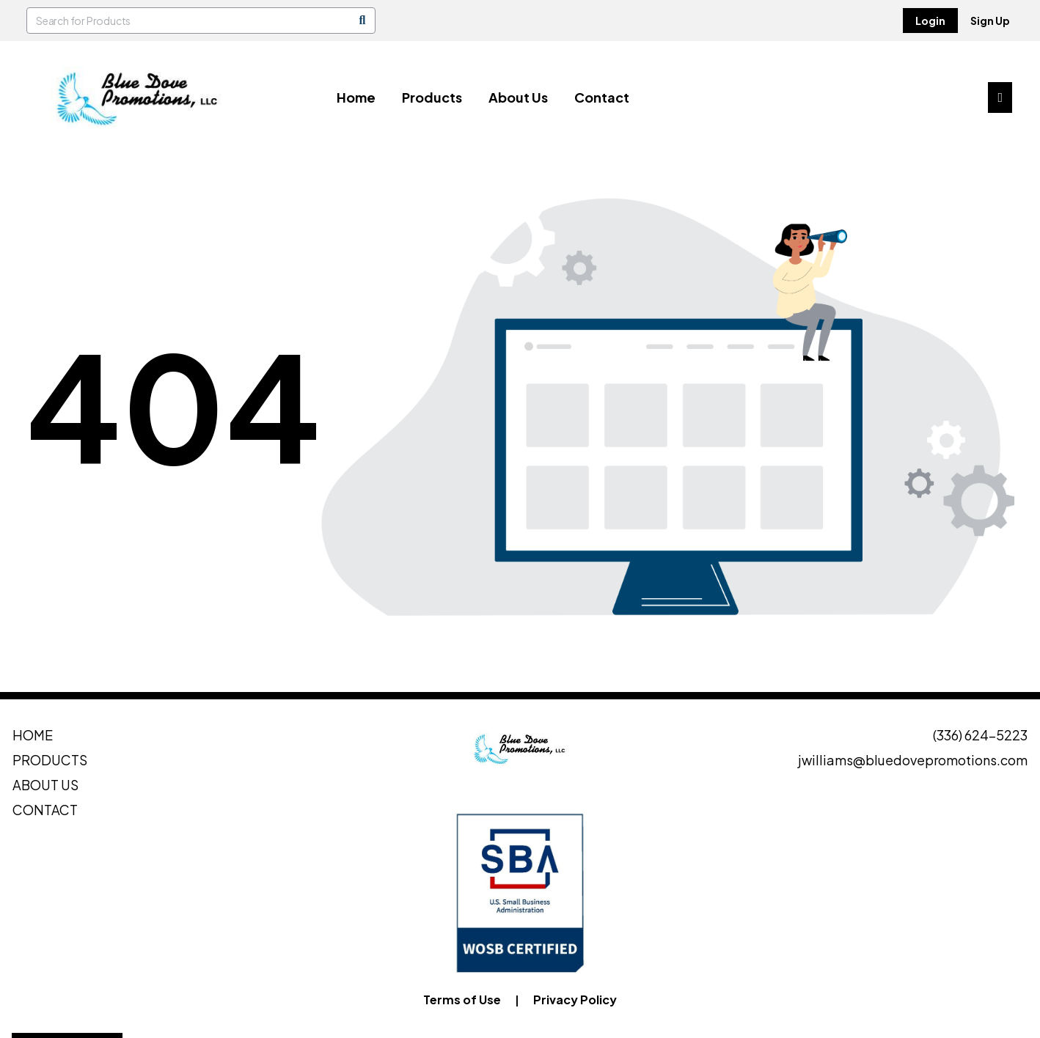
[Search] (362, 20)
